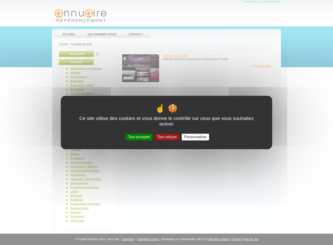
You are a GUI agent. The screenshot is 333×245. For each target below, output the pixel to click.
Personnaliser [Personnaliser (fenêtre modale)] (195, 137)
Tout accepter (139, 137)
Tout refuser (167, 137)
